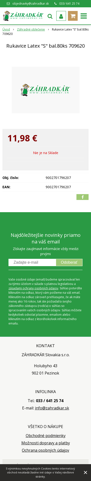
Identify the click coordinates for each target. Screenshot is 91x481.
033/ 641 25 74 (69, 3)
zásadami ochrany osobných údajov (33, 288)
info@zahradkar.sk (52, 408)
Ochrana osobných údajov (45, 450)
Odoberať (69, 262)
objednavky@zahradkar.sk (30, 3)
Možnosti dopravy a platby (45, 443)
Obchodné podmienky (46, 435)
